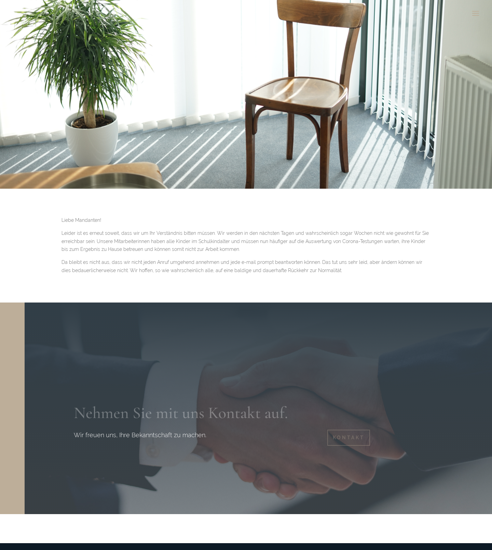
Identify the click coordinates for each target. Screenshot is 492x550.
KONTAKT (349, 437)
